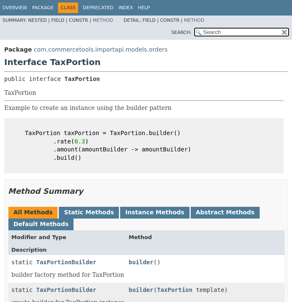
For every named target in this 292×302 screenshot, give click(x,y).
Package (43, 7)
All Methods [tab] (33, 212)
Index (125, 7)
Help (144, 7)
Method (102, 20)
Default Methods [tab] (40, 224)
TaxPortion (174, 289)
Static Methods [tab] (89, 212)
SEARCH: (181, 32)
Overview (15, 7)
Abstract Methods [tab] (225, 212)
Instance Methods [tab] (154, 212)
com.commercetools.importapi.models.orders (101, 49)
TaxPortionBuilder (66, 262)
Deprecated (98, 7)
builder (141, 262)
